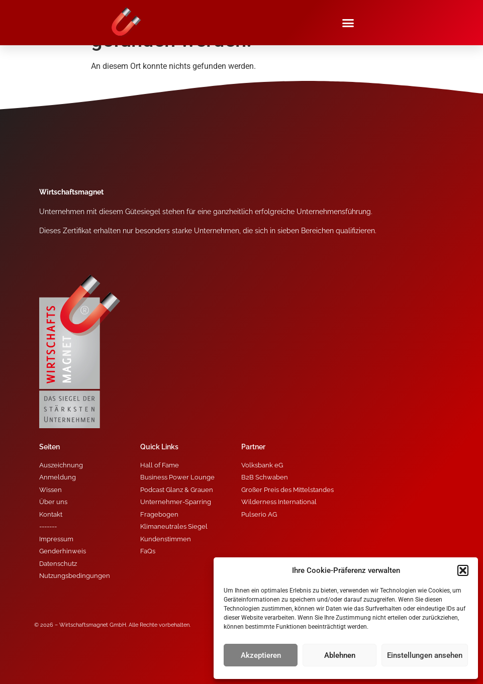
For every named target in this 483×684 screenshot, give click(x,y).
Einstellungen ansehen (424, 655)
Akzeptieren (261, 655)
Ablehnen (339, 655)
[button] (463, 570)
